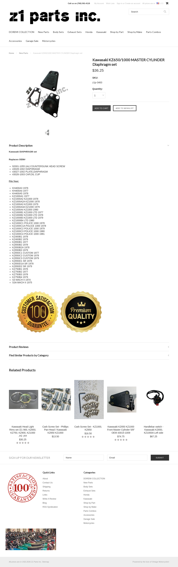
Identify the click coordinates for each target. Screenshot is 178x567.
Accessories (15, 40)
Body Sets (58, 32)
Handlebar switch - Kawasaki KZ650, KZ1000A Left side (153, 429)
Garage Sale (32, 40)
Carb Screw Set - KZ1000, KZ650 (88, 428)
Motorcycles (48, 40)
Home (11, 53)
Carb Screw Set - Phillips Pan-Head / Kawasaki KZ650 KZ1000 (55, 429)
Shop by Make (134, 32)
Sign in (119, 3)
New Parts (43, 32)
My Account (99, 3)
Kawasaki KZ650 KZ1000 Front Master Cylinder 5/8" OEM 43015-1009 (121, 429)
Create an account (132, 3)
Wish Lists (110, 3)
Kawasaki (101, 32)
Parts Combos (153, 32)
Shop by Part (117, 32)
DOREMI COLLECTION (21, 32)
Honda (89, 32)
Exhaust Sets (75, 32)
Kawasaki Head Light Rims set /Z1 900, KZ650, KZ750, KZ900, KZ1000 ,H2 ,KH (22, 431)
